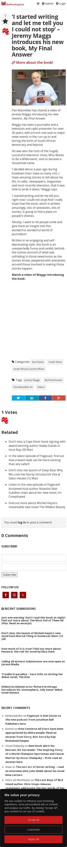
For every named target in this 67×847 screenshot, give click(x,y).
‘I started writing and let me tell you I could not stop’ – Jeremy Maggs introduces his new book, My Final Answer (38, 35)
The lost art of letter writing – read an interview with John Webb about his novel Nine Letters (34, 771)
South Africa (55, 362)
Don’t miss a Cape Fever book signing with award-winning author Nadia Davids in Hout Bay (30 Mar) (37, 446)
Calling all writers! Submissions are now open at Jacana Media (33, 663)
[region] (33, 818)
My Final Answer (53, 380)
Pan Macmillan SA (23, 387)
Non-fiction (38, 362)
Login (61, 3)
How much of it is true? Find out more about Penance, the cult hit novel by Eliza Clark (31, 650)
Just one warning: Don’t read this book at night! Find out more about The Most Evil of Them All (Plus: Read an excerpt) (33, 620)
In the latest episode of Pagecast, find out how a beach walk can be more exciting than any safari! (36, 460)
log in (22, 522)
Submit (47, 3)
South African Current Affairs (28, 368)
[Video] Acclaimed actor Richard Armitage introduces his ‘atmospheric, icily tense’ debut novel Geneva (32, 689)
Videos (41, 387)
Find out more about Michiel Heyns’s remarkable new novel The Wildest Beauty (37, 505)
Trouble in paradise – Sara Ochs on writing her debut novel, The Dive (32, 675)
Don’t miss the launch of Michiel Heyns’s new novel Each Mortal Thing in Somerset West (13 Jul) (32, 636)
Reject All (33, 839)
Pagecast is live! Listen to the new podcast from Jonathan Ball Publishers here (33, 719)
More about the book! (32, 62)
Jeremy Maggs (32, 380)
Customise (33, 829)
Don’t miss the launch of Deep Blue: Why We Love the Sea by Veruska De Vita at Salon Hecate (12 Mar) (36, 474)
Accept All (33, 820)
